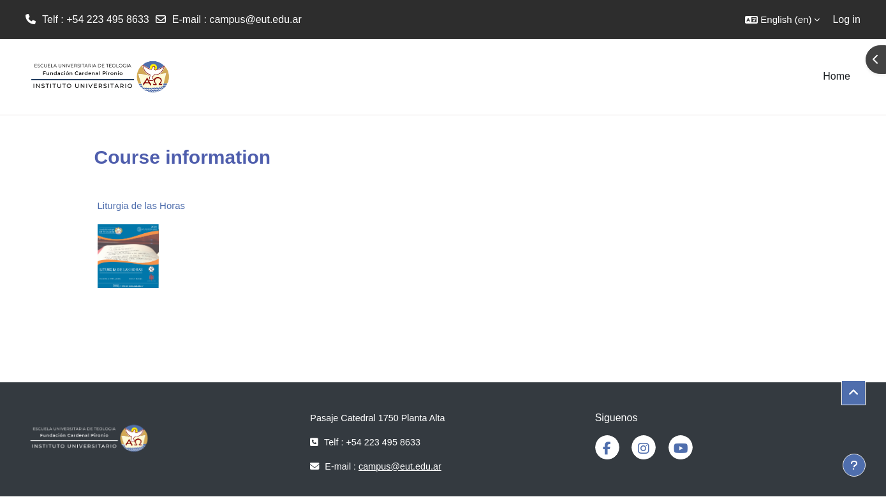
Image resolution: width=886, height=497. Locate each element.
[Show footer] (854, 465)
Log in (846, 19)
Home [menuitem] (836, 76)
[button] (782, 19)
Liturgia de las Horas (142, 205)
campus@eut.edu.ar (255, 19)
